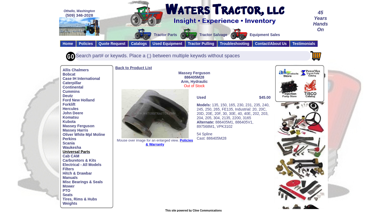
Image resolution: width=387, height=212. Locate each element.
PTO (66, 190)
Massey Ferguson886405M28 (194, 75)
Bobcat (69, 74)
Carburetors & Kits (79, 160)
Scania (69, 143)
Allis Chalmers (76, 70)
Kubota (69, 121)
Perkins (69, 139)
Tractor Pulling (201, 43)
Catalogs (139, 43)
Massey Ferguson (78, 126)
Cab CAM (71, 156)
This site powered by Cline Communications (193, 210)
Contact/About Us (271, 43)
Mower (68, 186)
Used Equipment (167, 43)
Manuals (70, 177)
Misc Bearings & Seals (83, 182)
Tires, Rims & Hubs (80, 199)
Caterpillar (72, 83)
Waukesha (72, 147)
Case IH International (81, 78)
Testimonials (303, 43)
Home (68, 43)
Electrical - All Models (82, 164)
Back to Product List (133, 68)
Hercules (70, 109)
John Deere (73, 113)
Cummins (71, 91)
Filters (68, 169)
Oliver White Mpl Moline (84, 134)
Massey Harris (75, 130)
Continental (73, 87)
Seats (68, 195)
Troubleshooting (234, 43)
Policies (86, 43)
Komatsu (71, 117)
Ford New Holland (79, 100)
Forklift (69, 104)
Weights (70, 203)
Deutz (68, 96)
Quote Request (112, 43)
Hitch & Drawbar (77, 173)
